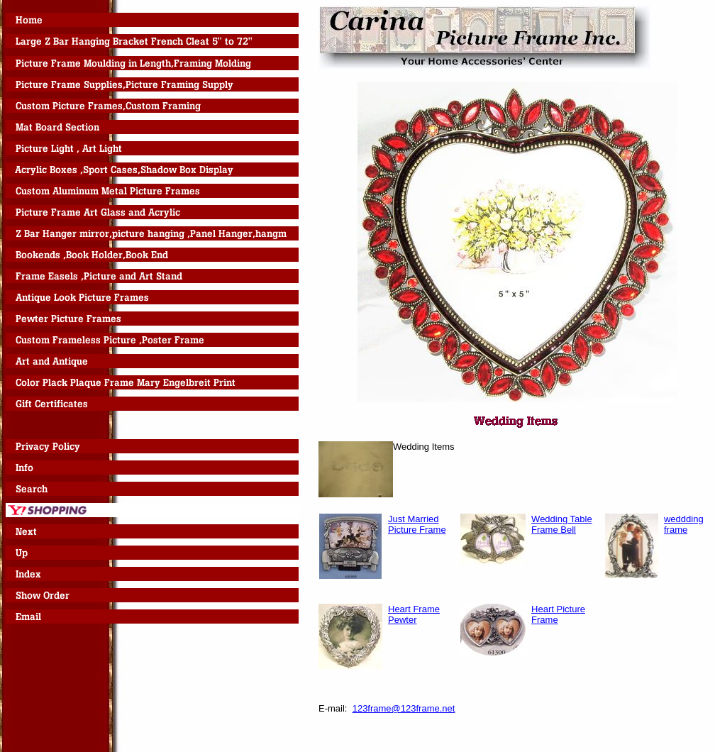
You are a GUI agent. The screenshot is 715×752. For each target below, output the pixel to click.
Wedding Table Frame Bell (561, 524)
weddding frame (684, 524)
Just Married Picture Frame (417, 524)
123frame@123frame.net (404, 708)
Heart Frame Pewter (414, 614)
